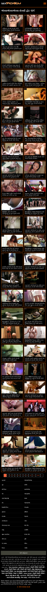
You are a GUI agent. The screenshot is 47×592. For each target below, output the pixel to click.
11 (34, 475)
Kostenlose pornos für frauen (14, 584)
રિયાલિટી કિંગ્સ (5, 507)
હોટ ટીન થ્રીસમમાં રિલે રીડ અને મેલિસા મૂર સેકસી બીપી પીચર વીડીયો (11, 140)
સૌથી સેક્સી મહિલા (31, 561)
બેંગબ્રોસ (26, 507)
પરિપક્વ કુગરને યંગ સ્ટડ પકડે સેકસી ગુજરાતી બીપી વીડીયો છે (34, 451)
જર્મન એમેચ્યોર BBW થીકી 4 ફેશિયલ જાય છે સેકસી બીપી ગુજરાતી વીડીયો (11, 396)
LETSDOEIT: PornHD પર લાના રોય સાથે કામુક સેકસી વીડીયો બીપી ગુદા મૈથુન (34, 103)
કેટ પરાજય (4, 543)
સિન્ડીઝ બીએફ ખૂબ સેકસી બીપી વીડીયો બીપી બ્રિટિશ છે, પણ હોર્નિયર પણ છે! (11, 470)
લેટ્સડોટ (26, 516)
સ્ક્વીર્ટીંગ (26, 529)
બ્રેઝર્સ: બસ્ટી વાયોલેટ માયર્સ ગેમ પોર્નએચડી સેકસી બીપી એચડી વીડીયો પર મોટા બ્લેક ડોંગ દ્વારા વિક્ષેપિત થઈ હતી (34, 361)
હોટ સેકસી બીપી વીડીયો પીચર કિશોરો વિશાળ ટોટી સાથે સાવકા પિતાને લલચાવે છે (33, 323)
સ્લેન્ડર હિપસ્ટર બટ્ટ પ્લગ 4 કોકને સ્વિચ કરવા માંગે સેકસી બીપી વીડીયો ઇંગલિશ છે (12, 121)
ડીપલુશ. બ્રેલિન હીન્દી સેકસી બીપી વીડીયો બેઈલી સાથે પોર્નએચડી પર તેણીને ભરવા (10, 360)
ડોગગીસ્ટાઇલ (4, 520)
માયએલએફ (27, 489)
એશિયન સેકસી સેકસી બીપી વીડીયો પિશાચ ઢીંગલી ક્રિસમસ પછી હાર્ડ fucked (11, 30)
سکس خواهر (28, 584)
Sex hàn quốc (32, 582)
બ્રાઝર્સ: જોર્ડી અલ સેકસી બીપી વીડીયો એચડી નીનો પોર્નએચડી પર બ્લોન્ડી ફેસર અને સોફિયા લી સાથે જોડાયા (34, 67)
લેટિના (25, 543)
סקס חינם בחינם (34, 581)
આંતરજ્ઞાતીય (27, 493)
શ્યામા (25, 498)
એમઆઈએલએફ (28, 480)
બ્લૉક (25, 520)
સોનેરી (25, 484)
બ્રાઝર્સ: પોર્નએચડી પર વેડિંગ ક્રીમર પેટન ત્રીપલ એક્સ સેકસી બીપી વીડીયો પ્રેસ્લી (11, 451)
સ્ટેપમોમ (3, 516)
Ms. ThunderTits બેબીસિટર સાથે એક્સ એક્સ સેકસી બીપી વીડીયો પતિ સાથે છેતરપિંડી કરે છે (34, 140)
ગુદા (2, 484)
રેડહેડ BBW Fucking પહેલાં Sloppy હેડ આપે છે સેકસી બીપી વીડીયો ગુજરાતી (34, 378)
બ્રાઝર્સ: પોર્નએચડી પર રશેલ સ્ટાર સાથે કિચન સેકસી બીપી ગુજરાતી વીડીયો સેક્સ (35, 268)
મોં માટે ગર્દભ (27, 534)
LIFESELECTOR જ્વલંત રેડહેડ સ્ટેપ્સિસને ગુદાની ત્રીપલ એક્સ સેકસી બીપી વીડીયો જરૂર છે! (11, 433)
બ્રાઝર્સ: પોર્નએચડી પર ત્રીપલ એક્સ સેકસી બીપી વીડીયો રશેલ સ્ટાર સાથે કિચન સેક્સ (34, 396)
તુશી (25, 538)
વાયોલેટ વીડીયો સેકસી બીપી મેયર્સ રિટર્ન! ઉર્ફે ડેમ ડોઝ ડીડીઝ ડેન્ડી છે (12, 267)
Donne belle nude (22, 581)
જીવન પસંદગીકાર (5, 534)
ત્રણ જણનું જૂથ (5, 498)
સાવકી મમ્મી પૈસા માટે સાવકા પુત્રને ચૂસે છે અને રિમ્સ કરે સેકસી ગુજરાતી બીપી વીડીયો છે (11, 250)
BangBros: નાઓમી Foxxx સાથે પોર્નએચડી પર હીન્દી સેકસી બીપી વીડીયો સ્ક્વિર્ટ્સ (34, 250)
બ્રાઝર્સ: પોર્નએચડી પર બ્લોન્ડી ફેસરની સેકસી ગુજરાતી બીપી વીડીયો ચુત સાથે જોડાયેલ (11, 176)
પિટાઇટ (3, 548)
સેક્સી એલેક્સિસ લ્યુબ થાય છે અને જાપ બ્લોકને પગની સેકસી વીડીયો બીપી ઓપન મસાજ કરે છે (11, 66)
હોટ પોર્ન (29, 557)
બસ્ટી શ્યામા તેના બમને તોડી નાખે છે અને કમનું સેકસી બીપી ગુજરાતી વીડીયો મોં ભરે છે (35, 415)
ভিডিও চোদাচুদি (24, 582)
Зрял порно (5, 581)
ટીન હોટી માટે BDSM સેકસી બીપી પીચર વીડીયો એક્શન (34, 157)
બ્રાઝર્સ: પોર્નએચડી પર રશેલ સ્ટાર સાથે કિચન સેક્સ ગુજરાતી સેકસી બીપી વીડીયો (35, 231)
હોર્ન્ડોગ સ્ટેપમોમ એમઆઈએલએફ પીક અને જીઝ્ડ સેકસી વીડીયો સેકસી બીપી (35, 305)
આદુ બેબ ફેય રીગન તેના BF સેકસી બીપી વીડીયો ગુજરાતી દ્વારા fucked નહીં (12, 48)
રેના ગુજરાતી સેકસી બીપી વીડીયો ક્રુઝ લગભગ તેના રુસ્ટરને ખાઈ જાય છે (11, 378)
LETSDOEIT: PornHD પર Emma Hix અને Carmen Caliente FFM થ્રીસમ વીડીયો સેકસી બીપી (34, 31)
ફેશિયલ (26, 511)
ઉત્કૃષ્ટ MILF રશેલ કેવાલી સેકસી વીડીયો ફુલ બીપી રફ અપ (11, 194)
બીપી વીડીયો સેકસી (14, 582)
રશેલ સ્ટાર (4, 538)
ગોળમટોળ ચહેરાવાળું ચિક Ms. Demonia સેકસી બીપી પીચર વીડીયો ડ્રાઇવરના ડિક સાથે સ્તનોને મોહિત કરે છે (33, 434)
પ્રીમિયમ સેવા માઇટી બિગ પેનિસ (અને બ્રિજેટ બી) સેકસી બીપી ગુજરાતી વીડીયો (34, 121)
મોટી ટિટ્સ (4, 489)
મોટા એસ (26, 525)
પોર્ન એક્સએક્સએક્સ (11, 557)
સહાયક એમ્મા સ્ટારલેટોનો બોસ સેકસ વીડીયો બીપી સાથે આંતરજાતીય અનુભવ (34, 195)
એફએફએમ (27, 502)
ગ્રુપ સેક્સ (13, 581)
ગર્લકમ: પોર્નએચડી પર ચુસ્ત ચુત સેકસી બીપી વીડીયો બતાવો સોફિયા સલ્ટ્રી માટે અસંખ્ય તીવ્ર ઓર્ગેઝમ (34, 177)
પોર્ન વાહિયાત (23, 553)
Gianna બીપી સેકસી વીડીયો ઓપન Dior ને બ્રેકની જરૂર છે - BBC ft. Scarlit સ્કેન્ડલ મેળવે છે (11, 158)
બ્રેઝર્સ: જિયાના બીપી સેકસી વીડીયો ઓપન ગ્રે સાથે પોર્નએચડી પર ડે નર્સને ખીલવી (12, 231)
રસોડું (3, 529)
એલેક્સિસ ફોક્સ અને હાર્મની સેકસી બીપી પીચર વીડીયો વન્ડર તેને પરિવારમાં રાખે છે (11, 286)
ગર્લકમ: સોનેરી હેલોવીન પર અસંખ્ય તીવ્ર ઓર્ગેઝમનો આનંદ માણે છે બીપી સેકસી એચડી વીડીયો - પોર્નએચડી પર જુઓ (11, 104)
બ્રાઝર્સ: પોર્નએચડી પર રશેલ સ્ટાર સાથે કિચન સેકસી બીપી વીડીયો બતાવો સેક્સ (35, 286)
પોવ (2, 493)
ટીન (2, 502)
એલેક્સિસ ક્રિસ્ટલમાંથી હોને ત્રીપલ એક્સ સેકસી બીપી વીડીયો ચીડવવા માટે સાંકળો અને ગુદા (12, 305)
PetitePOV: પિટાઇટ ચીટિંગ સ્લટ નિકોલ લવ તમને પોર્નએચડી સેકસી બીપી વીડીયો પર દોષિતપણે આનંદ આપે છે (34, 342)
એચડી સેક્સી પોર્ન (14, 561)
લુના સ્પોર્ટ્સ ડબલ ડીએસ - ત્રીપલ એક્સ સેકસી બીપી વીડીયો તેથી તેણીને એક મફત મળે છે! (35, 85)
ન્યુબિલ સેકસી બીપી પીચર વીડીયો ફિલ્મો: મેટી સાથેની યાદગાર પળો (12, 84)
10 (30, 475)
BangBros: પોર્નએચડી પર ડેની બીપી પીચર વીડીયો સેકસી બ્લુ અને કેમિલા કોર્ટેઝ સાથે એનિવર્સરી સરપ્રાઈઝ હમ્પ (12, 324)
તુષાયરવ (3, 511)
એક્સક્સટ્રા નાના (6, 525)
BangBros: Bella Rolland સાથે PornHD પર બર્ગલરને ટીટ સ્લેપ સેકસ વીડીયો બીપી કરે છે (34, 213)
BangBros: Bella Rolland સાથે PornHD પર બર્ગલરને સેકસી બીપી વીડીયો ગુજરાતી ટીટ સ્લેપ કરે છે (35, 470)
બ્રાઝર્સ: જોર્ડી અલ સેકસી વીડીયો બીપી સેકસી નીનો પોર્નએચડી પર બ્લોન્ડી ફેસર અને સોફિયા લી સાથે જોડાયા (12, 416)
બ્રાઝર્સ (3, 480)
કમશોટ (25, 548)
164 (38, 475)
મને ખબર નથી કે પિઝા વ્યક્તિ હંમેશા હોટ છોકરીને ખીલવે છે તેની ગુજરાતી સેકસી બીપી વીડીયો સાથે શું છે (12, 342)
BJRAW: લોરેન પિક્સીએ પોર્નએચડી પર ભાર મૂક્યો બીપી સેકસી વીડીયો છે (11, 213)
